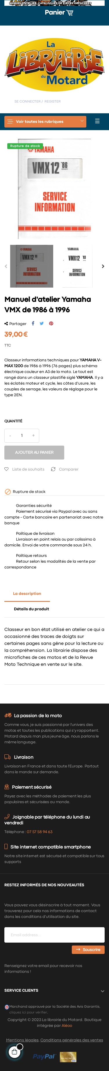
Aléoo (67, 1025)
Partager (33, 323)
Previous (6, 266)
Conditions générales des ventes (71, 1040)
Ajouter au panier (34, 452)
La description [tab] (27, 593)
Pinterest (51, 323)
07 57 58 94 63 (39, 832)
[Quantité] (21, 436)
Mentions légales (22, 1040)
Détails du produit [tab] (31, 609)
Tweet (42, 323)
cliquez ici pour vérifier (28, 1012)
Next (103, 266)
